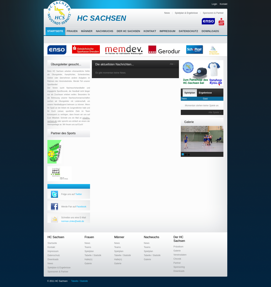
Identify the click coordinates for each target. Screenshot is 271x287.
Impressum (167, 31)
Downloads (210, 31)
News (167, 13)
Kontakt (223, 4)
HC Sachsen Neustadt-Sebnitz (59, 13)
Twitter (78, 194)
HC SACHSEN (101, 18)
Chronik (177, 259)
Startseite (55, 31)
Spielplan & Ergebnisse (186, 13)
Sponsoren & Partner (213, 13)
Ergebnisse (205, 92)
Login (214, 4)
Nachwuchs (104, 31)
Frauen (72, 31)
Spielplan (189, 92)
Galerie (88, 263)
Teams (88, 247)
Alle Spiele (214, 112)
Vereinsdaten (180, 254)
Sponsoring (179, 267)
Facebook (81, 206)
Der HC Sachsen (128, 31)
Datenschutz (188, 31)
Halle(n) (88, 259)
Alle (171, 64)
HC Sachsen (56, 237)
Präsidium (178, 246)
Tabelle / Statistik (93, 255)
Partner (177, 263)
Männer (86, 31)
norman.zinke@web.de (72, 221)
